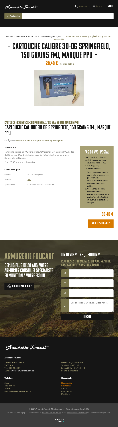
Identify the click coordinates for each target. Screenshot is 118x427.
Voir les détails (67, 63)
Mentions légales (57, 409)
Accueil (9, 36)
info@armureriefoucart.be (22, 370)
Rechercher (15, 16)
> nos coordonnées (92, 168)
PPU (29, 179)
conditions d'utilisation (77, 412)
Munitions (20, 36)
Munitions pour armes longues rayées (44, 36)
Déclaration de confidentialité (77, 409)
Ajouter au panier (101, 223)
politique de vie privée (51, 412)
